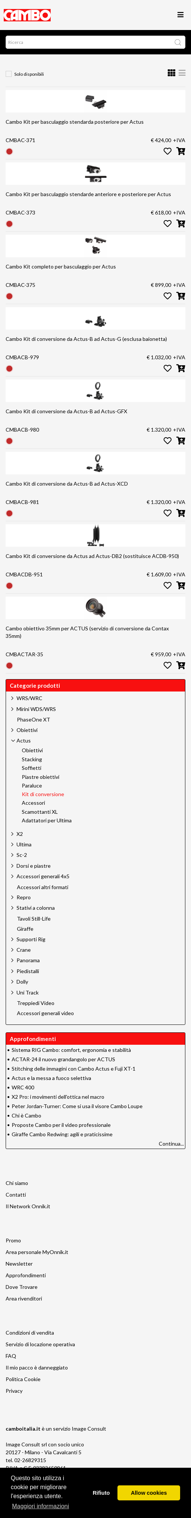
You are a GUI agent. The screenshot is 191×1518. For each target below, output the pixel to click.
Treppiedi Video (35, 1003)
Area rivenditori (24, 1298)
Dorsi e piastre (34, 865)
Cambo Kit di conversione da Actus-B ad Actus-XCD (67, 483)
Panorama (28, 960)
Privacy (14, 1391)
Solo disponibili (29, 74)
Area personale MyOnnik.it (37, 1252)
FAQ (11, 1356)
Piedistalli (28, 971)
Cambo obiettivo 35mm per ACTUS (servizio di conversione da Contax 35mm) (87, 632)
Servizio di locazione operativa (40, 1344)
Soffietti (31, 768)
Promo (13, 1240)
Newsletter (19, 1263)
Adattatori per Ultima (47, 821)
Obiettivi (27, 730)
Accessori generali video (45, 1013)
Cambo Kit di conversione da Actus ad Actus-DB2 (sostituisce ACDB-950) (92, 556)
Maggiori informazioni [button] (40, 1506)
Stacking (32, 759)
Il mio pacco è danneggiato (37, 1367)
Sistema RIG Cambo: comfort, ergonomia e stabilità (71, 1050)
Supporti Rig (31, 939)
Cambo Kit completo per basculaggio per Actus (61, 266)
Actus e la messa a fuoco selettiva (51, 1078)
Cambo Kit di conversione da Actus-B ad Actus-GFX (66, 411)
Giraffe (25, 929)
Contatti (16, 1194)
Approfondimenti (26, 1275)
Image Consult (89, 1428)
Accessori (33, 803)
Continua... (171, 1143)
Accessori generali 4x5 (43, 876)
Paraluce (32, 786)
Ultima (24, 844)
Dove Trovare (22, 1287)
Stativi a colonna (36, 907)
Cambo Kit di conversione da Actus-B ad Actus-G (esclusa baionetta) (86, 339)
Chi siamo (17, 1183)
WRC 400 (23, 1087)
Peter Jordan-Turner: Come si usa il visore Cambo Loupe (77, 1106)
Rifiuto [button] (101, 1493)
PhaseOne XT (33, 720)
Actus (24, 740)
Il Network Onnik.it (28, 1206)
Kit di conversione (43, 794)
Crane (24, 949)
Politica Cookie (23, 1379)
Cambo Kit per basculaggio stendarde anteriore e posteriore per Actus (88, 194)
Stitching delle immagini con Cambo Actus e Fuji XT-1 (73, 1068)
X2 (20, 834)
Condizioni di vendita (30, 1332)
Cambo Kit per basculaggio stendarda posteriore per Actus (75, 121)
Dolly (22, 981)
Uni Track (28, 992)
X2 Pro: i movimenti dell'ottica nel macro (58, 1097)
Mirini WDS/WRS (36, 709)
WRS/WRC (29, 698)
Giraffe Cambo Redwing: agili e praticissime (62, 1134)
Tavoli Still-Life (34, 919)
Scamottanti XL (40, 812)
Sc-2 (22, 855)
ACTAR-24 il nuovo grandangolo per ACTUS (63, 1059)
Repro (24, 897)
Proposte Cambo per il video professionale (61, 1125)
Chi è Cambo (26, 1115)
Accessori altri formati (42, 887)
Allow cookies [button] (149, 1493)
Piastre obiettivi (40, 777)
